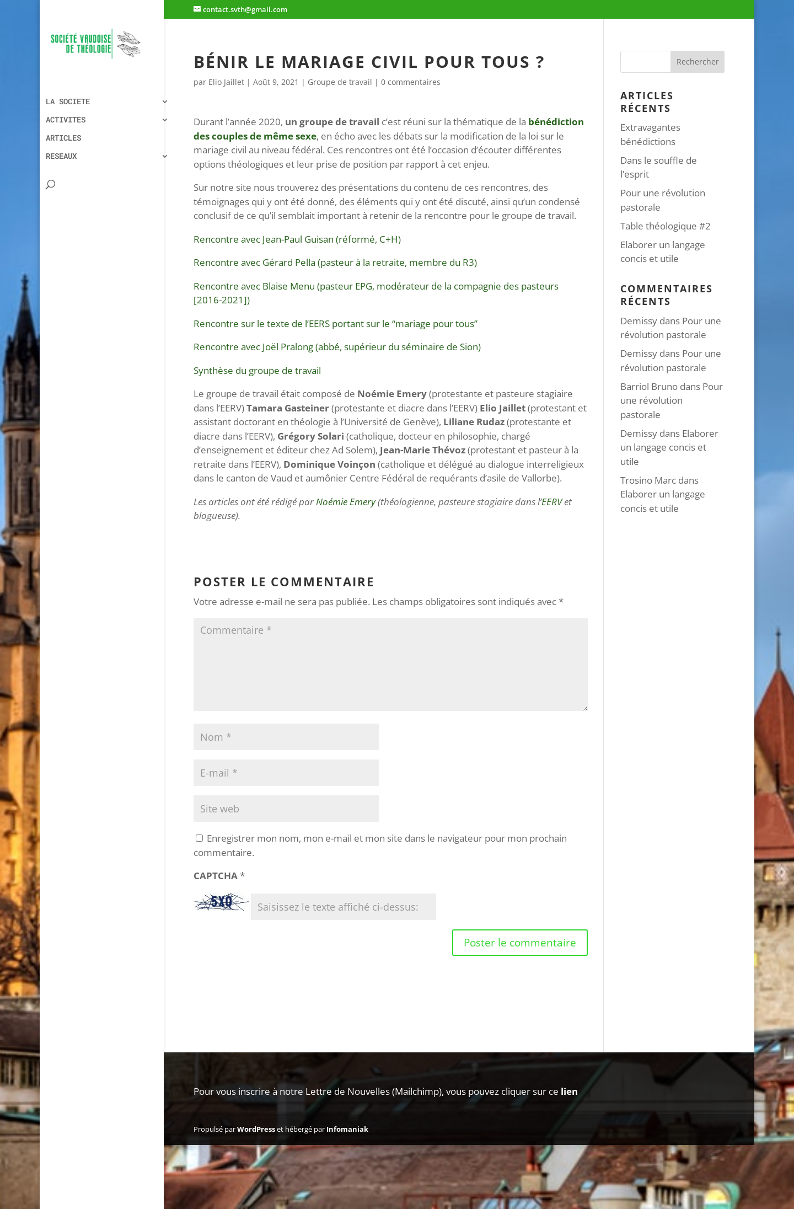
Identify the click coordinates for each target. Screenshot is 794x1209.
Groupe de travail (340, 82)
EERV (551, 501)
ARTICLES (63, 138)
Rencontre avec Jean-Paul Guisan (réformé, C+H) (297, 239)
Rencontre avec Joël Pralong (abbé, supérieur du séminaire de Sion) (337, 346)
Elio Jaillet (226, 82)
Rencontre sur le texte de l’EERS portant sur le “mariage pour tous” (336, 323)
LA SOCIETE (68, 102)
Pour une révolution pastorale (671, 400)
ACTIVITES (65, 120)
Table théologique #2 (665, 226)
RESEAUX (61, 156)
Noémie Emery (345, 501)
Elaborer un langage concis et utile (669, 447)
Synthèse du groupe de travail (257, 370)
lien (569, 1091)
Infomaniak (347, 1129)
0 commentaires (411, 82)
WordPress (256, 1129)
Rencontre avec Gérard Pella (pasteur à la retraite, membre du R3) (335, 262)
